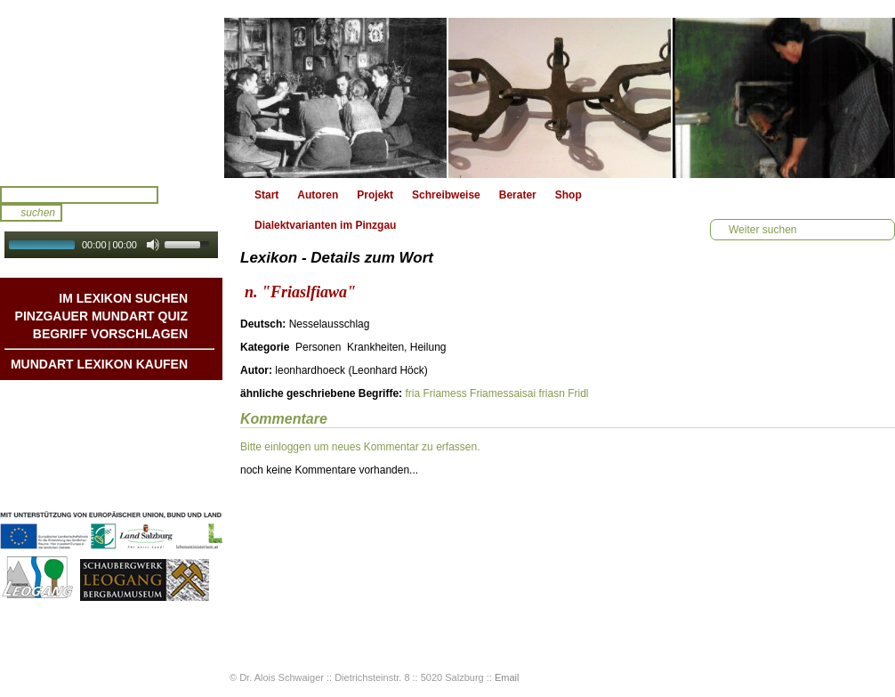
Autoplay (123, 264)
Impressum (159, 469)
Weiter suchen (762, 229)
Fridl (578, 393)
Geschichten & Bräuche (128, 415)
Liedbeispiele (154, 433)
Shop (568, 195)
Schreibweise (446, 195)
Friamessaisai (503, 393)
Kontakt (168, 451)
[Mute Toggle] (153, 245)
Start (266, 195)
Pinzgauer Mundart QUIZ (101, 316)
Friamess (444, 393)
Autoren (317, 195)
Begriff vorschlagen (110, 334)
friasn (551, 393)
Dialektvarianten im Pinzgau (325, 225)
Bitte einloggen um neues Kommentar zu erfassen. (360, 447)
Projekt (375, 195)
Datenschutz (156, 487)
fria (412, 393)
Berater (517, 195)
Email (507, 677)
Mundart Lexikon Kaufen (99, 364)
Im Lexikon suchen (123, 298)
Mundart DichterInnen (132, 398)
